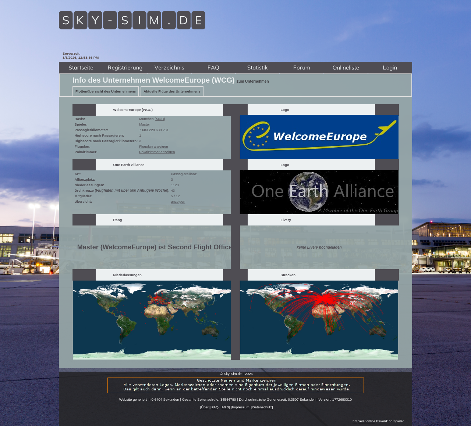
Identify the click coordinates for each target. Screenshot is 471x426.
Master (144, 124)
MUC (160, 119)
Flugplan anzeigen (153, 146)
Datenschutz (262, 407)
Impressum (240, 407)
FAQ (215, 407)
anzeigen (178, 201)
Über (205, 407)
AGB (225, 407)
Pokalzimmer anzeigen (157, 152)
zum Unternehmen (253, 81)
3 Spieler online (364, 421)
